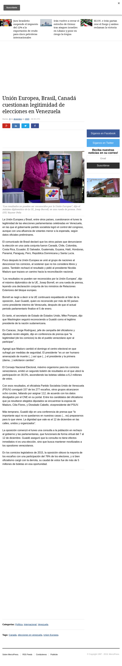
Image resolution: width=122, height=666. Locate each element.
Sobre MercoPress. (10, 654)
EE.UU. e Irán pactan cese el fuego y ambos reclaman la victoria (106, 24)
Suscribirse (103, 165)
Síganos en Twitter (103, 143)
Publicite (54, 654)
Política (19, 624)
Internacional (30, 624)
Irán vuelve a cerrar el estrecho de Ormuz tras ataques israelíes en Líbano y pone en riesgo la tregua (66, 27)
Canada (13, 635)
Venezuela (43, 624)
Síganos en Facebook (103, 133)
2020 (27, 119)
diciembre (18, 119)
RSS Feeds (27, 654)
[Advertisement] (62, 68)
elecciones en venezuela (30, 635)
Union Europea (51, 635)
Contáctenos (41, 654)
